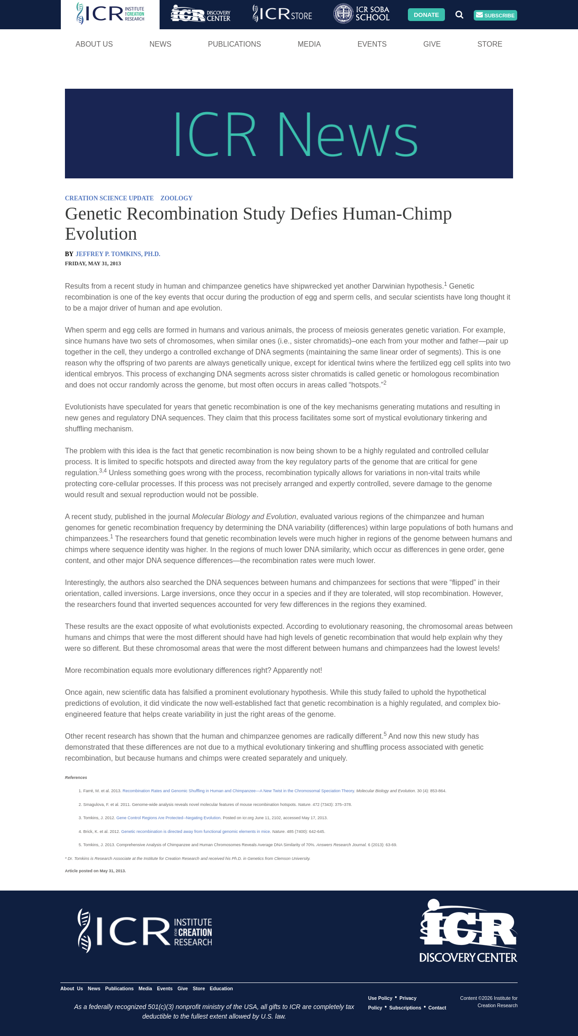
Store (490, 44)
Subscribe (495, 15)
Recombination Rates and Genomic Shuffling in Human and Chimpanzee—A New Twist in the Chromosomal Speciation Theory (238, 791)
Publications (234, 44)
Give (432, 44)
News (160, 44)
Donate (426, 14)
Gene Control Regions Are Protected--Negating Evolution (169, 818)
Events (372, 44)
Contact (437, 1007)
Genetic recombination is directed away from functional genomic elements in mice (195, 831)
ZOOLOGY (177, 198)
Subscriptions (405, 1007)
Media (309, 44)
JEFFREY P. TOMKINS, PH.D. (117, 254)
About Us (94, 44)
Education (221, 988)
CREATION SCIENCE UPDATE (109, 198)
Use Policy (380, 997)
